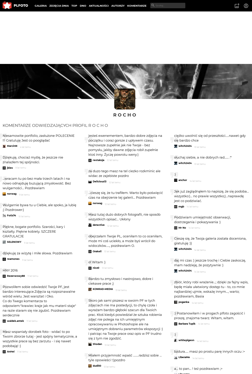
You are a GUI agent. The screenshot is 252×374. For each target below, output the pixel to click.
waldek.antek (15, 321)
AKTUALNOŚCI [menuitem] (99, 5)
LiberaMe (184, 357)
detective (99, 225)
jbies (10, 167)
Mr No (182, 227)
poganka (183, 302)
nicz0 (96, 267)
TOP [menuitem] (74, 5)
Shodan (97, 344)
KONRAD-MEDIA (103, 289)
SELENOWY (14, 242)
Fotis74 (11, 215)
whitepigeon (186, 340)
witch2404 (185, 146)
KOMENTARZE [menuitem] (136, 5)
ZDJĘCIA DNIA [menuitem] (59, 5)
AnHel (11, 351)
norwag (11, 193)
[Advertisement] (126, 37)
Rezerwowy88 (16, 276)
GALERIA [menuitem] (41, 5)
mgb (181, 206)
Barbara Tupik (186, 323)
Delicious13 (99, 181)
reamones (13, 259)
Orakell (97, 251)
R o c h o (124, 115)
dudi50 (97, 365)
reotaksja (98, 160)
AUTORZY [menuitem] (118, 5)
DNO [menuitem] (83, 5)
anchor (182, 180)
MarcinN (12, 146)
